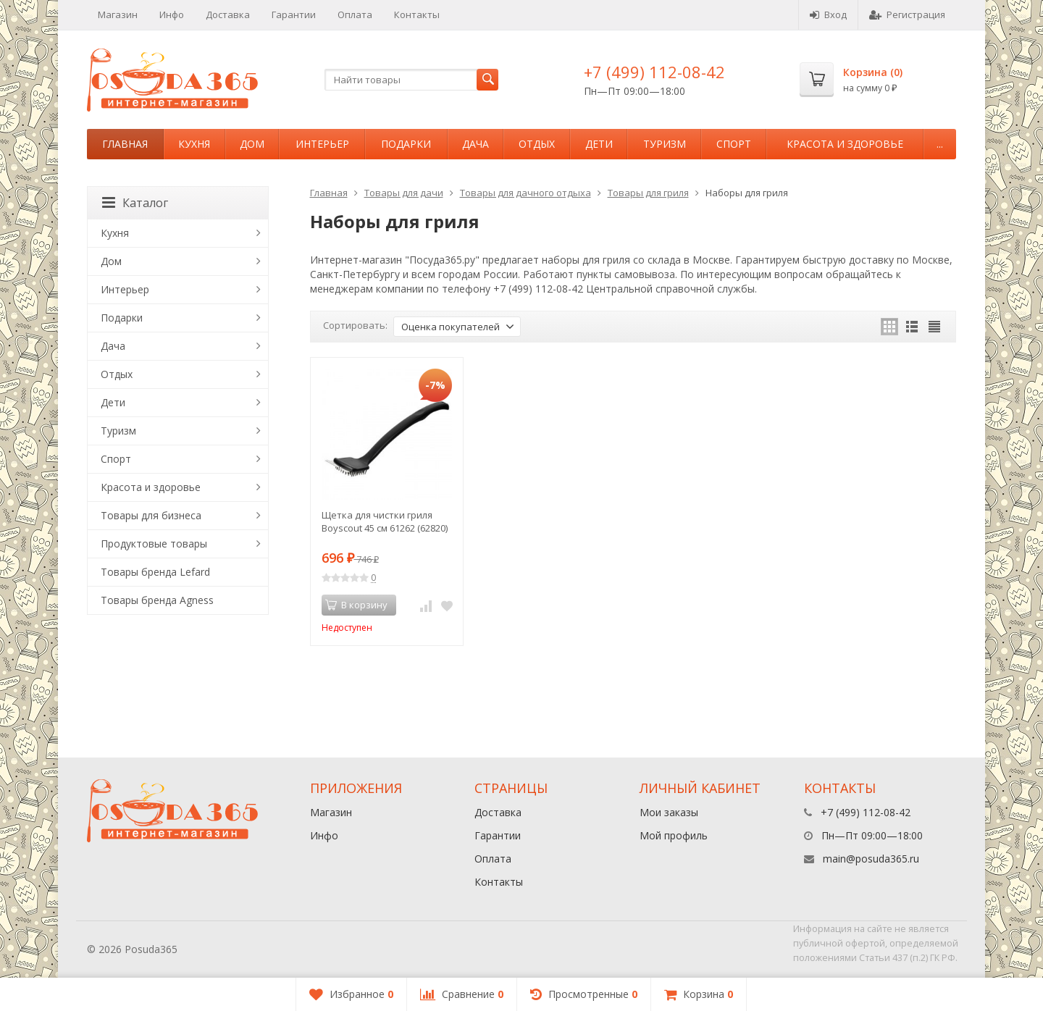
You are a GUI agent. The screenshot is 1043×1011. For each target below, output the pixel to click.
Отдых (537, 144)
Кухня (194, 144)
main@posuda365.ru (871, 858)
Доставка (228, 14)
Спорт (733, 144)
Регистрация (907, 14)
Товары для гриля (648, 192)
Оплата (355, 14)
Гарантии (294, 14)
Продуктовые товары (154, 543)
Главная (125, 144)
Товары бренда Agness (157, 600)
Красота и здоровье (845, 144)
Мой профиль (674, 835)
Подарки (406, 144)
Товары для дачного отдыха (525, 192)
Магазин (118, 14)
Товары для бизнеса (151, 515)
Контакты (417, 14)
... (940, 144)
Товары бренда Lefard (155, 572)
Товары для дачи (403, 192)
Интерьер (322, 144)
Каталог (135, 203)
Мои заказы (669, 812)
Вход (828, 14)
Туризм (664, 144)
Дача (475, 144)
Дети (599, 144)
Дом (252, 144)
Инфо (171, 14)
